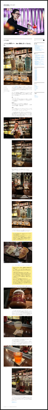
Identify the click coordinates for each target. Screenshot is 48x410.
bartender (5, 88)
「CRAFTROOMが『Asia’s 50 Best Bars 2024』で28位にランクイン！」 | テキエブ (39, 58)
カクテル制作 (36, 87)
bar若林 (7, 88)
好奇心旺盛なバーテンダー (9, 5)
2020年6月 (36, 80)
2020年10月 (36, 77)
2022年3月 (36, 73)
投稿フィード (36, 95)
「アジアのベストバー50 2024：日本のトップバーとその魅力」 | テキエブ (39, 56)
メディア (36, 89)
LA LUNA (15, 233)
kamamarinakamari (6, 89)
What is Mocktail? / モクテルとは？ (39, 61)
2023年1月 (36, 70)
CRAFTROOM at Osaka (37, 59)
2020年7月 (36, 79)
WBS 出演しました (37, 45)
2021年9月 (36, 75)
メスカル (7, 91)
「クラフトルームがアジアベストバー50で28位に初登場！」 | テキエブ (39, 60)
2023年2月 (36, 69)
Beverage (6, 87)
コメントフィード (36, 96)
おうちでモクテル (36, 86)
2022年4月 (36, 72)
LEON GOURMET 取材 (37, 47)
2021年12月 (36, 74)
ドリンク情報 (36, 88)
